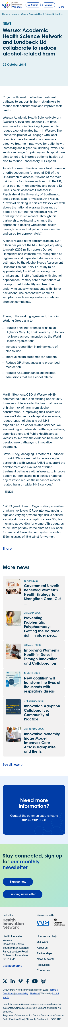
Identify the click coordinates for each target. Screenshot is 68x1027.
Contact (48, 5)
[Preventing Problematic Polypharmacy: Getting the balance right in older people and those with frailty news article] (34, 624)
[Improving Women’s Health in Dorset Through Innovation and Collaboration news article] (34, 654)
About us (42, 947)
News (14, 14)
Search (33, 5)
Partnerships (44, 953)
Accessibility (21, 993)
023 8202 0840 (12, 966)
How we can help (47, 936)
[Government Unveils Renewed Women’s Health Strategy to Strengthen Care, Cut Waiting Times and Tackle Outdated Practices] (34, 592)
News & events (45, 959)
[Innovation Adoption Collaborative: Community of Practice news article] (34, 710)
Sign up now (17, 881)
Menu (61, 5)
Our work (42, 942)
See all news (11, 764)
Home (5, 14)
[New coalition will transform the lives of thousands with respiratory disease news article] (34, 682)
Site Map (34, 993)
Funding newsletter (22, 894)
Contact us (43, 970)
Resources (43, 964)
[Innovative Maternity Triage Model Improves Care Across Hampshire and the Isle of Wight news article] (34, 740)
